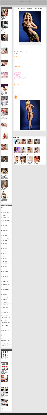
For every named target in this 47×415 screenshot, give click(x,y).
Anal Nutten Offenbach (4, 271)
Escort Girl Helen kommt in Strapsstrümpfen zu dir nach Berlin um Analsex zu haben (4, 30)
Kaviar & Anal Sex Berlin (4, 325)
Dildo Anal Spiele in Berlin (4, 309)
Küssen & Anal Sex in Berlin (5, 327)
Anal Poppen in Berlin (4, 279)
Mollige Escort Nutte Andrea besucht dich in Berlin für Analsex (4, 141)
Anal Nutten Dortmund (4, 248)
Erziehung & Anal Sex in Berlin (5, 315)
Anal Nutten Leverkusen (4, 263)
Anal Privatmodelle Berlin (4, 281)
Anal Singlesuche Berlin (4, 302)
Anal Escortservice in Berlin (5, 217)
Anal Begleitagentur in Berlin (5, 210)
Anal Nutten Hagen (4, 258)
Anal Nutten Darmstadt (4, 246)
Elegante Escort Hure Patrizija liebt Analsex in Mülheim (4, 129)
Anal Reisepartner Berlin (4, 286)
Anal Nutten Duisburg (4, 250)
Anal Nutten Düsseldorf (4, 251)
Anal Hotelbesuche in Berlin (5, 233)
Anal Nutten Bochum (4, 243)
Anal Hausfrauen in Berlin (4, 225)
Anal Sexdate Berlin (4, 299)
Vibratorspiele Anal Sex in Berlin (5, 345)
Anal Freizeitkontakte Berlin (5, 222)
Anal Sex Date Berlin (4, 294)
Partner (2, 335)
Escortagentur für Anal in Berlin (5, 317)
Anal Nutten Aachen (4, 240)
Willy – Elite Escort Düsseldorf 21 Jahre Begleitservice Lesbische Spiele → (36, 134)
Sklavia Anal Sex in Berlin (4, 338)
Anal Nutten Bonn (3, 245)
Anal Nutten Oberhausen (4, 269)
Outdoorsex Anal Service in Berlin (6, 333)
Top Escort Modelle (24, 51)
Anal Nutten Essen (3, 253)
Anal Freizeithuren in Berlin (5, 220)
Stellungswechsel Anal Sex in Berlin (6, 340)
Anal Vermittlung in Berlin (4, 304)
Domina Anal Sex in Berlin (4, 312)
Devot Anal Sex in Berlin (4, 307)
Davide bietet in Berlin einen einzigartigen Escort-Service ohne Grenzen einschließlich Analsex (4, 117)
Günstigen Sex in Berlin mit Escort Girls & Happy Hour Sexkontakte (4, 384)
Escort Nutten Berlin (23, 2)
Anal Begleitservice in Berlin (5, 212)
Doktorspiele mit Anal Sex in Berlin (6, 310)
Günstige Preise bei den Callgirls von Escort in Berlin (4, 408)
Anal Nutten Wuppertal (4, 276)
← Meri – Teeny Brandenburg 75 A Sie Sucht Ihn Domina (21, 133)
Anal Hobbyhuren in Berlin (5, 227)
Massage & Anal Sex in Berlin (5, 330)
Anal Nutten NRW (3, 268)
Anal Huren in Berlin (4, 235)
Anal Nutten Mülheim (4, 266)
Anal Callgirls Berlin (4, 215)
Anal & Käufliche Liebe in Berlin (5, 209)
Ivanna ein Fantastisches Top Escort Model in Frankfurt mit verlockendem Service (4, 43)
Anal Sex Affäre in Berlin (4, 292)
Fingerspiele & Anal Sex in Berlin (5, 320)
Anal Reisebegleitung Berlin (5, 284)
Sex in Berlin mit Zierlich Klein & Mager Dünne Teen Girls (4, 359)
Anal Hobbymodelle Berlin (4, 228)
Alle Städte (2, 207)
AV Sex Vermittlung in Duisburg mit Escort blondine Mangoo (4, 188)
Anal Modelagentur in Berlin (5, 238)
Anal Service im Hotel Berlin (5, 289)
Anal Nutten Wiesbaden (4, 274)
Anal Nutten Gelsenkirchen (5, 256)
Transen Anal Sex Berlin (4, 343)
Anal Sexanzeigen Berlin (4, 297)
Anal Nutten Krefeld (4, 261)
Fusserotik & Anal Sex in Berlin (5, 322)
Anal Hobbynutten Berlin (4, 230)
